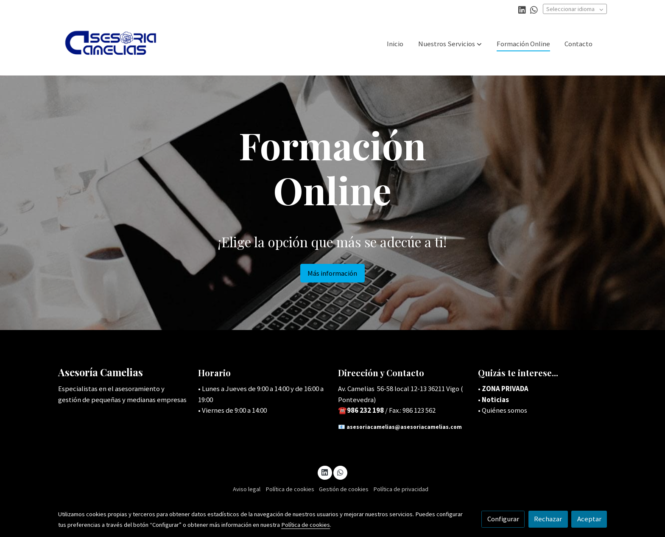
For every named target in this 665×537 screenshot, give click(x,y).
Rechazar (548, 518)
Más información (332, 273)
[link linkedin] (522, 9)
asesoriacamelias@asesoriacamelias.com (404, 427)
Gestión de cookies (344, 489)
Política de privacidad (400, 489)
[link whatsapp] (534, 9)
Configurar (503, 518)
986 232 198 (366, 410)
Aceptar (589, 518)
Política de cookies (289, 489)
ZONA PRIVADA (505, 388)
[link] (112, 44)
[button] (450, 44)
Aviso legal (246, 489)
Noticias (495, 399)
